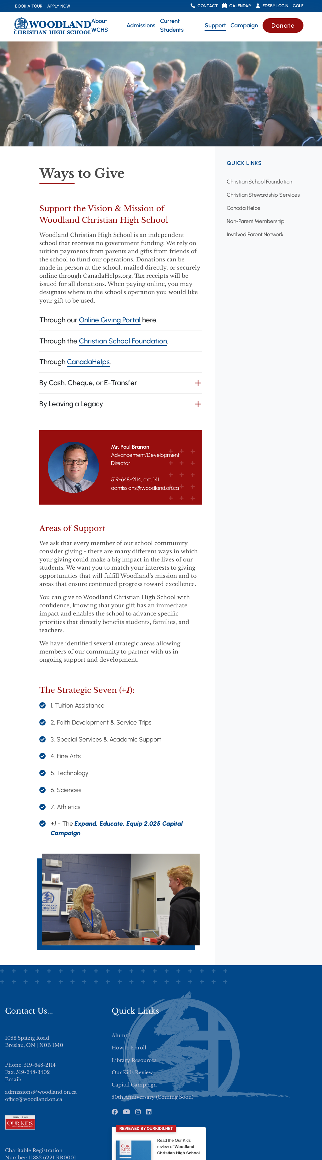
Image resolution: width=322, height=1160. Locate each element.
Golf (298, 5)
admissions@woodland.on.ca (41, 1092)
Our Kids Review (132, 1072)
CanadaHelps (88, 362)
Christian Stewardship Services (263, 194)
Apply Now (58, 5)
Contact (204, 5)
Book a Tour (28, 5)
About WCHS (99, 25)
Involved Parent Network (255, 234)
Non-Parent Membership (256, 221)
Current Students (172, 25)
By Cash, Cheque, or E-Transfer (88, 383)
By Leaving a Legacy (71, 404)
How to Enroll (129, 1048)
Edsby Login (272, 5)
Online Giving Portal (110, 320)
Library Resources (134, 1060)
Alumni (121, 1035)
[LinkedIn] (149, 1112)
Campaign (244, 25)
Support (215, 25)
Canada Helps (243, 208)
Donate (283, 25)
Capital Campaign (134, 1085)
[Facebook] (115, 1112)
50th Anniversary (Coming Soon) (152, 1097)
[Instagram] (138, 1112)
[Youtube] (126, 1112)
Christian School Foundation (123, 341)
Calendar (236, 5)
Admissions (140, 25)
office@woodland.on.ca (33, 1099)
